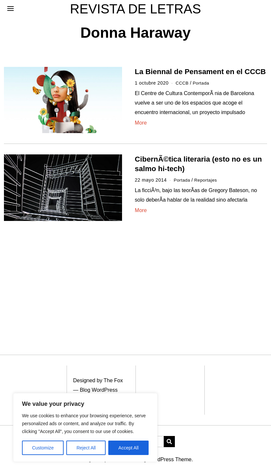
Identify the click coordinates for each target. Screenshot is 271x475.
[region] (85, 427)
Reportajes (208, 180)
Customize (43, 447)
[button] (169, 441)
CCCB (183, 83)
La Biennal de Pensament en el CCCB (200, 72)
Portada (203, 83)
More (141, 123)
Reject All (85, 447)
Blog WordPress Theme (163, 459)
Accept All (128, 447)
